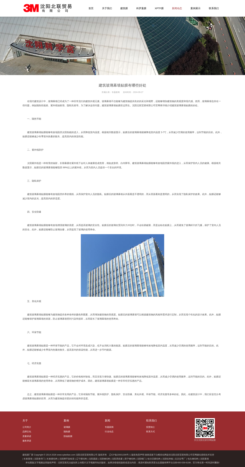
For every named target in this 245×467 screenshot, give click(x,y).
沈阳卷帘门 (39, 458)
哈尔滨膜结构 (154, 458)
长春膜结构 (52, 458)
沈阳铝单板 (167, 458)
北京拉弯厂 (180, 458)
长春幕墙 (28, 458)
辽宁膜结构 (81, 458)
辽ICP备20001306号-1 (120, 454)
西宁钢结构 (129, 458)
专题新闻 (116, 92)
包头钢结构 (193, 458)
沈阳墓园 (93, 458)
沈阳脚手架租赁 (66, 458)
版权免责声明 (137, 454)
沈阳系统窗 (117, 458)
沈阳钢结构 (104, 458)
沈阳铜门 (141, 458)
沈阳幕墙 (204, 458)
